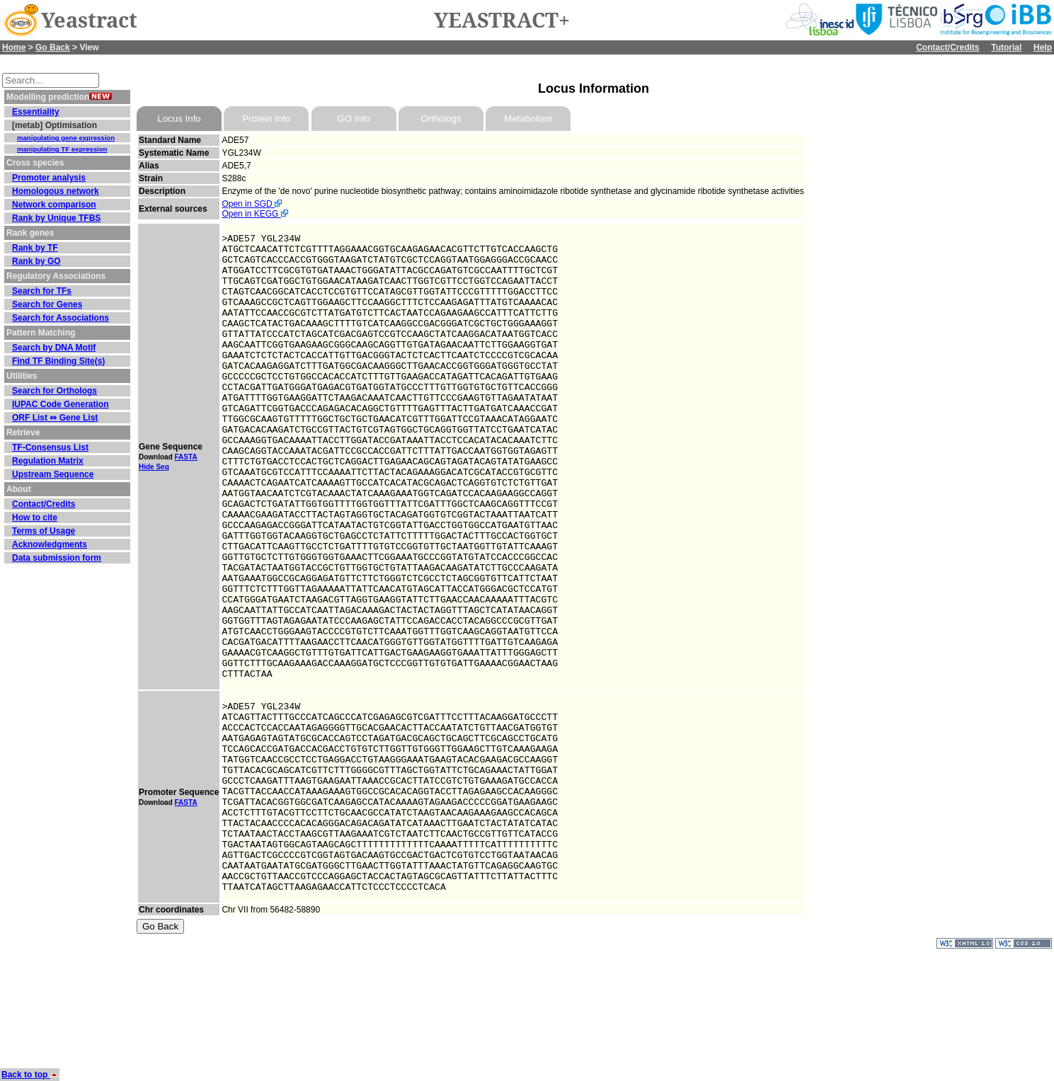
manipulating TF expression (62, 149)
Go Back (52, 47)
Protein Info (266, 118)
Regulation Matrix (48, 461)
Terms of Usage (43, 531)
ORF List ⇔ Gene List (55, 418)
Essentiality (35, 112)
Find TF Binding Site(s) (58, 361)
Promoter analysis (49, 178)
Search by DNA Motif (54, 348)
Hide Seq (154, 511)
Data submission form (56, 558)
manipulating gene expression (66, 138)
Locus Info (179, 118)
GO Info (353, 118)
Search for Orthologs (54, 391)
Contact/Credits (947, 47)
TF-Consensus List (50, 447)
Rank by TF (35, 248)
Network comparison (54, 205)
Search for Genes (47, 304)
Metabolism (528, 118)
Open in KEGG (254, 214)
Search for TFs (41, 291)
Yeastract (89, 20)
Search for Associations (60, 318)
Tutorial (1006, 47)
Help (1042, 47)
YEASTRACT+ (502, 20)
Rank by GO (36, 261)
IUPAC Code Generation (60, 404)
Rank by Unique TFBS (56, 218)
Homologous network (55, 191)
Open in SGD (252, 204)
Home (13, 47)
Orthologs (441, 118)
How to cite (34, 517)
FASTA (186, 501)
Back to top (29, 1075)
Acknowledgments (49, 544)
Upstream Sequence (52, 474)
